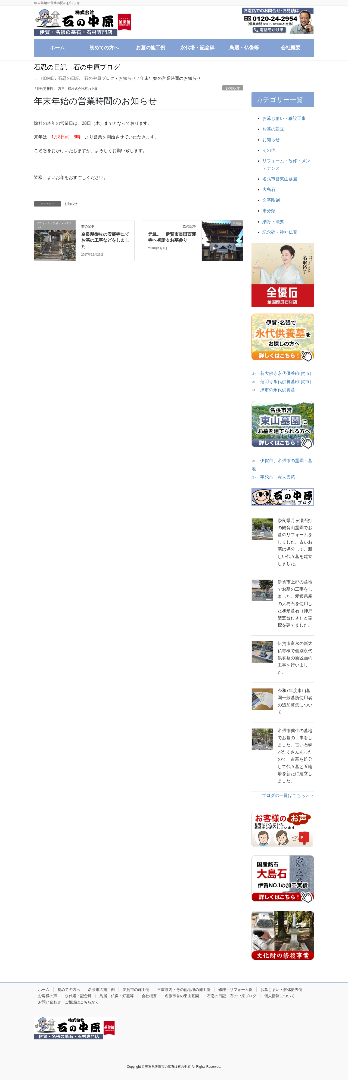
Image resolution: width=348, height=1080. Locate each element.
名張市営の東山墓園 (182, 996)
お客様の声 (47, 996)
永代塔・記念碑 (78, 996)
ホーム (43, 989)
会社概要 (149, 996)
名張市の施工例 (101, 989)
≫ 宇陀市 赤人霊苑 (273, 477)
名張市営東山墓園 (279, 179)
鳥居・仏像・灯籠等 (117, 996)
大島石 (268, 189)
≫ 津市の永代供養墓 (273, 389)
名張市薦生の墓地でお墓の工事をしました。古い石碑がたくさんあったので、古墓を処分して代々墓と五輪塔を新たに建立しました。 (295, 755)
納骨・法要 (273, 221)
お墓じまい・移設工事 (284, 118)
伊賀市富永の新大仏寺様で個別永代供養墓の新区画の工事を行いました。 (295, 658)
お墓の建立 (273, 129)
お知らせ (233, 88)
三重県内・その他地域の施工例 (183, 989)
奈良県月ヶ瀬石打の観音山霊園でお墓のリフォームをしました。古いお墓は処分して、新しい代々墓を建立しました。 (295, 542)
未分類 (268, 210)
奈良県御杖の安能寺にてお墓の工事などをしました (105, 240)
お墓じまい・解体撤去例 (281, 989)
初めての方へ (68, 989)
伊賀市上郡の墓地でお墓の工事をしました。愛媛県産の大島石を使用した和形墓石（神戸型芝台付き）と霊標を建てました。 (295, 603)
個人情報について (279, 996)
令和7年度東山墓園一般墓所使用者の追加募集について (295, 701)
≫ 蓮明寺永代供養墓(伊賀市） (282, 381)
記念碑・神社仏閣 (279, 232)
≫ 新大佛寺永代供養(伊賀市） (282, 373)
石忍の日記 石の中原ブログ (231, 996)
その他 (268, 150)
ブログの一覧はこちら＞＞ (288, 795)
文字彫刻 (271, 200)
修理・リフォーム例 (235, 989)
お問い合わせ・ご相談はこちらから (68, 1002)
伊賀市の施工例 (136, 989)
